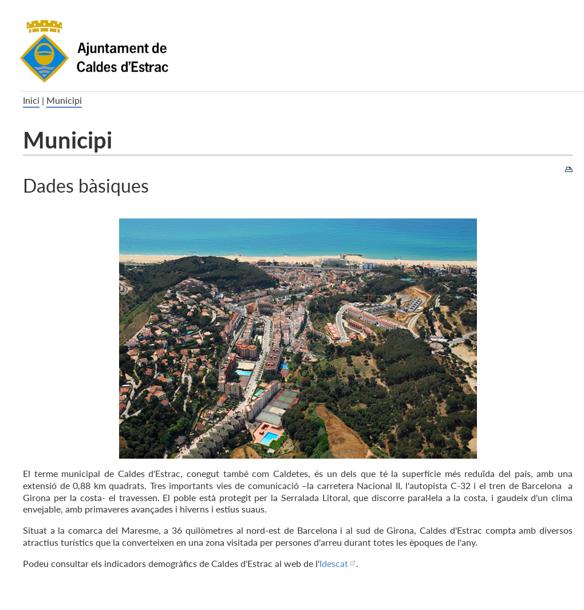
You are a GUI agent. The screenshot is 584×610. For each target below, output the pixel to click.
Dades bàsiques (86, 184)
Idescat (333, 563)
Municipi (64, 100)
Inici (31, 100)
